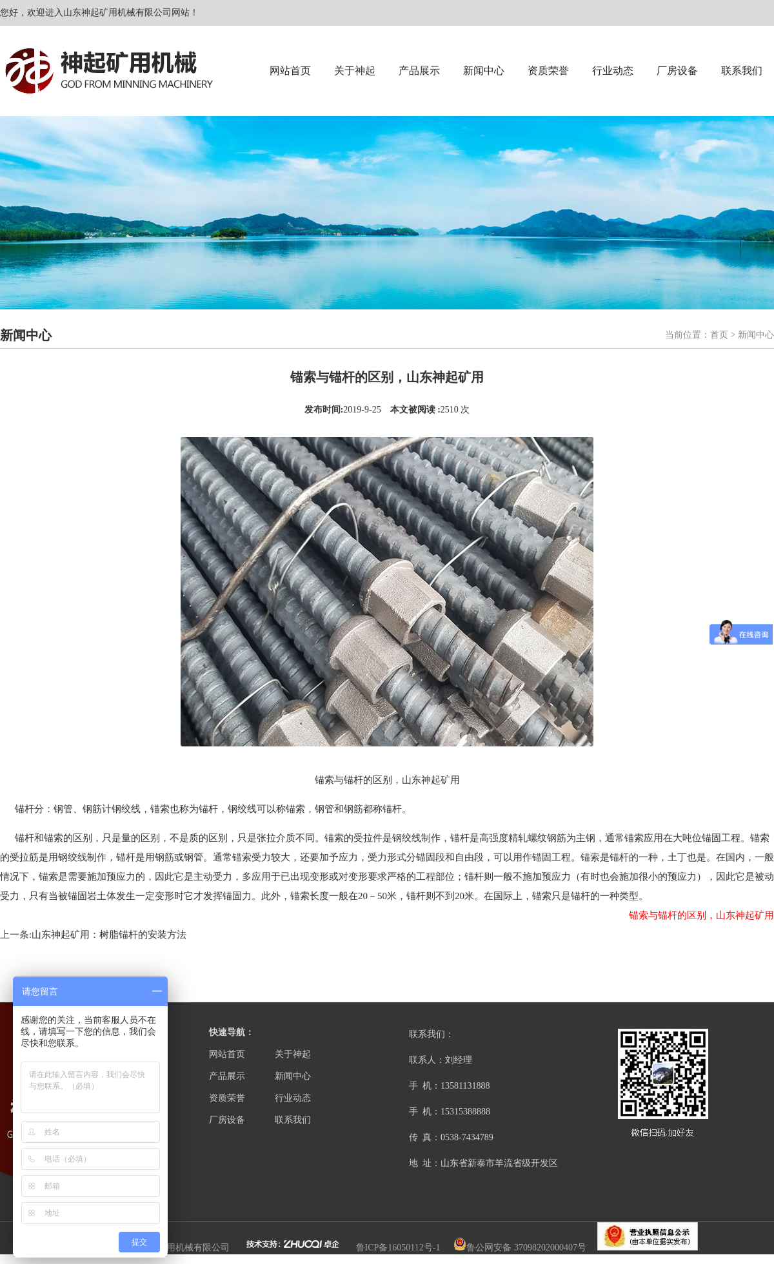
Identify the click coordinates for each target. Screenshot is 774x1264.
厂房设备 (677, 70)
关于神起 (354, 70)
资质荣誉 (548, 70)
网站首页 (290, 70)
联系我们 (741, 70)
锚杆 (24, 809)
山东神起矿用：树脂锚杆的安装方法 (109, 934)
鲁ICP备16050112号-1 (398, 1247)
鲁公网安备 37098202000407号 (519, 1247)
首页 (719, 335)
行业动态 (612, 70)
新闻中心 (483, 70)
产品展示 (419, 70)
